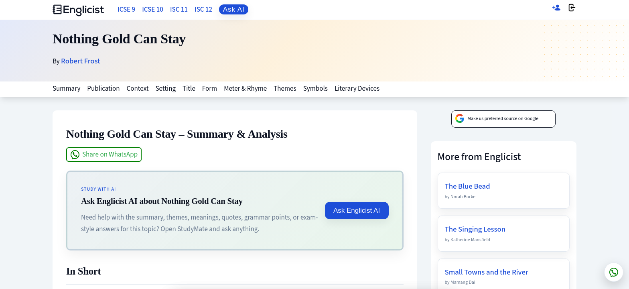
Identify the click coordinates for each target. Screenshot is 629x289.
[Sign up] (556, 9)
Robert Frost (80, 61)
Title (189, 89)
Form (209, 89)
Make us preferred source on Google (496, 119)
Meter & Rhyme (245, 89)
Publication (103, 89)
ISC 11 (179, 9)
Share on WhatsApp (104, 155)
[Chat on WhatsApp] (613, 272)
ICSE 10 (152, 9)
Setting (165, 89)
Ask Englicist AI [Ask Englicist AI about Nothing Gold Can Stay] (356, 210)
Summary (66, 89)
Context (138, 89)
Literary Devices (357, 89)
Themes (285, 89)
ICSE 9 (126, 9)
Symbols (315, 89)
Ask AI (234, 9)
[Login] (572, 9)
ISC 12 (203, 9)
